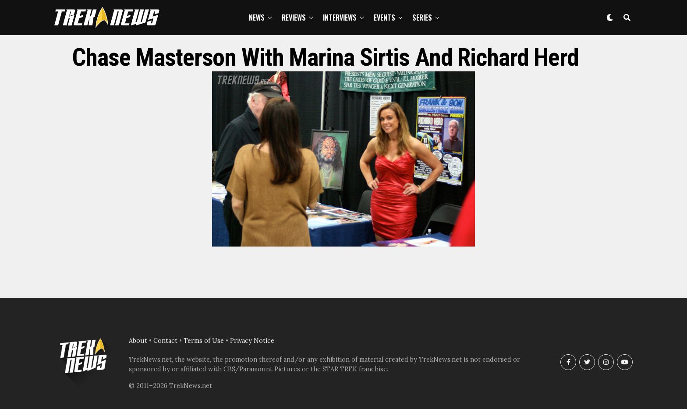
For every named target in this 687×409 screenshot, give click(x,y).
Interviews (340, 17)
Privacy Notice (252, 341)
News (257, 17)
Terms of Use (204, 341)
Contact (165, 341)
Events (384, 17)
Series (422, 17)
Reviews (294, 17)
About (138, 341)
